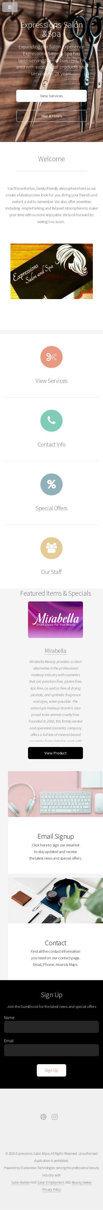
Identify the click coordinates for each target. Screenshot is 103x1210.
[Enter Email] (51, 1050)
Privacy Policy (51, 1189)
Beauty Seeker (82, 1182)
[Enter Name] (51, 1027)
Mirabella (55, 650)
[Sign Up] (51, 1070)
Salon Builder (20, 1182)
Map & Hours (51, 115)
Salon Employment (50, 1182)
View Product (55, 753)
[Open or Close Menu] (51, 6)
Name (9, 1017)
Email (9, 1040)
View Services (51, 95)
